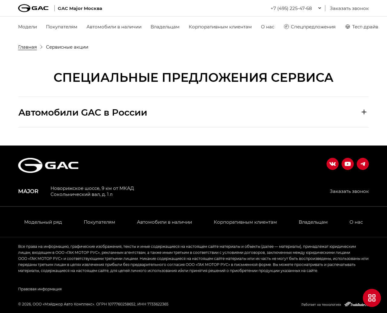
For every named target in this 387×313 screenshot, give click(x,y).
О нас (267, 27)
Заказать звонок (349, 8)
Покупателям (61, 27)
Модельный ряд (43, 222)
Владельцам (165, 27)
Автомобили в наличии (113, 27)
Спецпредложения (309, 27)
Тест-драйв (361, 27)
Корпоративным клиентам (220, 27)
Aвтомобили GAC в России (82, 112)
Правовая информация (40, 288)
